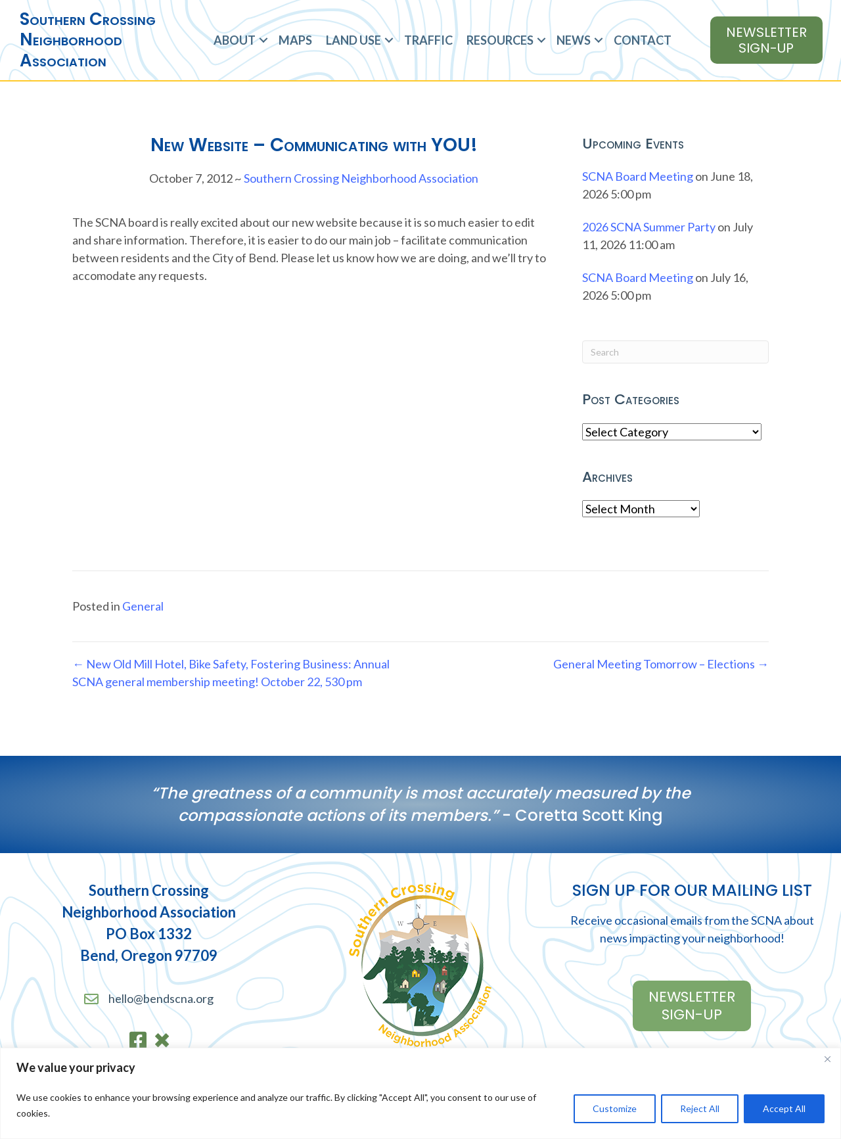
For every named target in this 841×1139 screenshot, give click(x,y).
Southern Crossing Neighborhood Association (361, 178)
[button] (263, 40)
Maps (295, 40)
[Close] (827, 1059)
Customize (615, 1108)
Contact (642, 40)
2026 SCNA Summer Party (649, 227)
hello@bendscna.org (161, 998)
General (143, 606)
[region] (420, 1093)
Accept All (784, 1108)
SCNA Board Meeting (637, 176)
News (574, 40)
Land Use (353, 40)
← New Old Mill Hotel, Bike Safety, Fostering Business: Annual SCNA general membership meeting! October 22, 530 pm (231, 673)
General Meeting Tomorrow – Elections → (661, 664)
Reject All (699, 1108)
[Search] (675, 351)
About (235, 40)
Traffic (428, 40)
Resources (500, 40)
